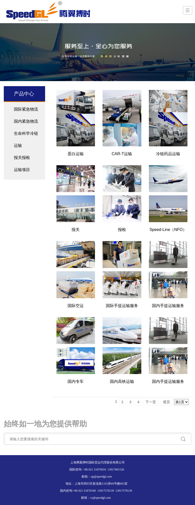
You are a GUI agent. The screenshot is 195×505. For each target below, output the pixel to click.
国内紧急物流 (26, 121)
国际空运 (76, 306)
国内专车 (76, 381)
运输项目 (22, 169)
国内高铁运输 (122, 381)
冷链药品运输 (168, 154)
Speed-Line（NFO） (168, 229)
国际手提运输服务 (122, 306)
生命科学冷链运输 (26, 139)
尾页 (166, 402)
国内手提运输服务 (168, 306)
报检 (122, 229)
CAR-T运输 (122, 154)
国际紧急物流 (26, 109)
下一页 (150, 402)
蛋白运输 (76, 154)
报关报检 (22, 157)
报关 (76, 229)
